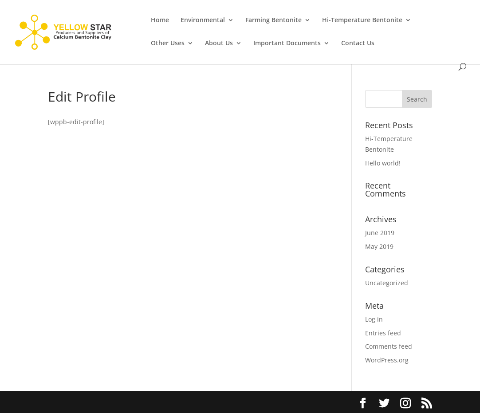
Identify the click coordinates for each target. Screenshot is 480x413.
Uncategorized (386, 283)
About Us (219, 43)
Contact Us (357, 43)
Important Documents (287, 43)
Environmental (203, 20)
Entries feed (383, 333)
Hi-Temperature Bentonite (362, 20)
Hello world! (383, 163)
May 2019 (379, 246)
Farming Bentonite (273, 20)
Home (160, 20)
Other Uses (168, 43)
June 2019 (379, 232)
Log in (374, 319)
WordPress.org (387, 360)
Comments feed (388, 346)
